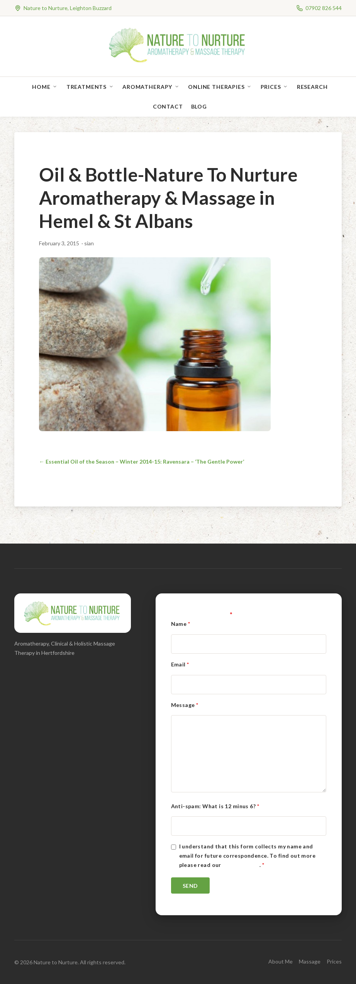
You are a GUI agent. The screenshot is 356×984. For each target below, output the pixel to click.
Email (180, 664)
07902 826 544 (323, 8)
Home (41, 86)
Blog (199, 106)
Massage (309, 961)
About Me (280, 961)
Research (312, 86)
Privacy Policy (240, 865)
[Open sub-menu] (56, 86)
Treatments (86, 86)
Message (184, 705)
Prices (271, 86)
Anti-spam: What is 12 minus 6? (215, 806)
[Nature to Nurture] (178, 61)
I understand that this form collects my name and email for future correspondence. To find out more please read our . (247, 855)
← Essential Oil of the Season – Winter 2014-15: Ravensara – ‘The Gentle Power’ (141, 461)
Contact (168, 106)
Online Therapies (216, 86)
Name (180, 623)
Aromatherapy (147, 86)
